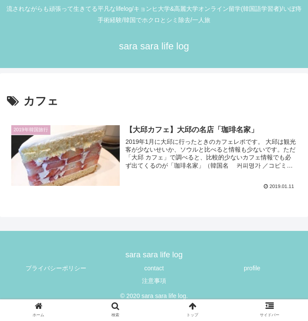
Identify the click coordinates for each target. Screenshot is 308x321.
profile (252, 268)
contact (154, 268)
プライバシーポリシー (56, 268)
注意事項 (154, 281)
